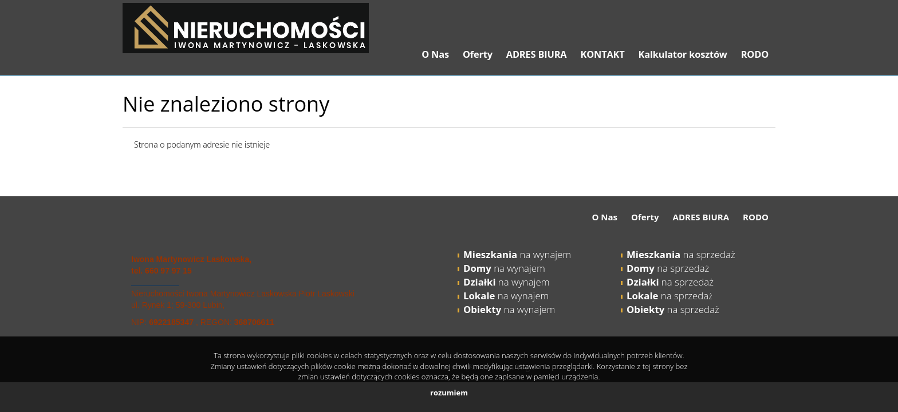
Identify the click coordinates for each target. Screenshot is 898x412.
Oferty (478, 54)
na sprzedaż (681, 254)
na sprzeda (667, 295)
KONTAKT (602, 54)
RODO (755, 54)
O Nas (435, 54)
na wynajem (517, 254)
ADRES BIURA (536, 54)
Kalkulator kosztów (683, 54)
